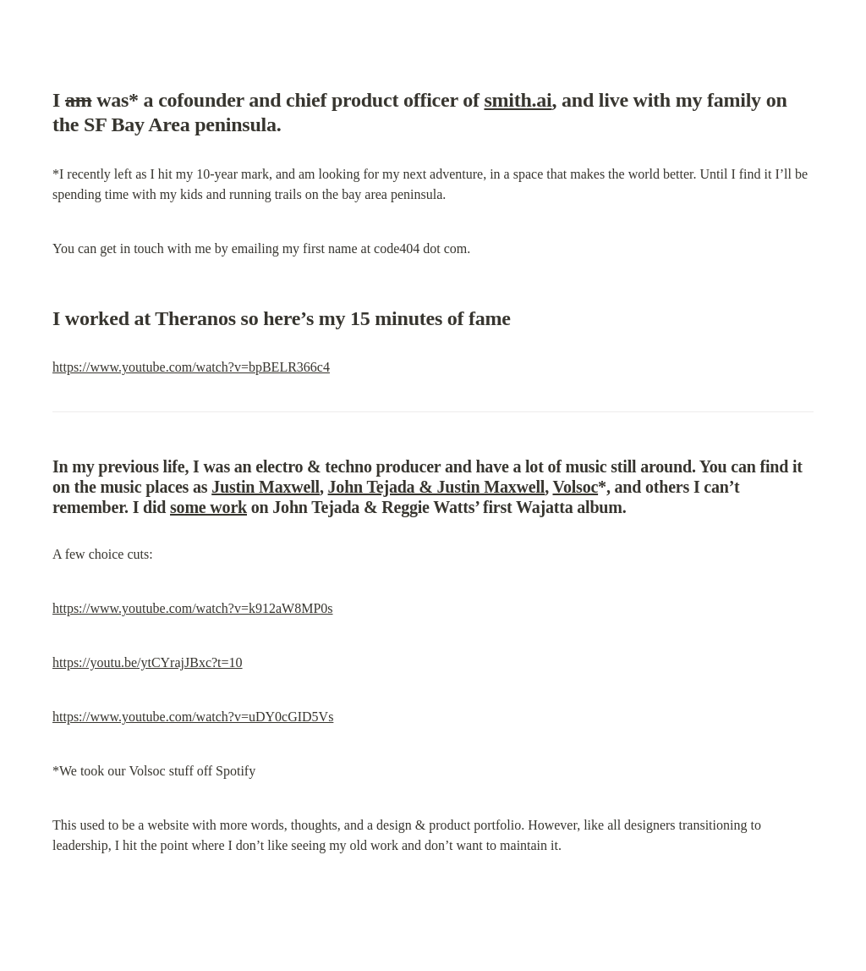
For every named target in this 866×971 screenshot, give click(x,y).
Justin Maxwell (265, 486)
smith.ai (517, 100)
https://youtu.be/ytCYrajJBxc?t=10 (147, 662)
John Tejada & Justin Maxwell (436, 486)
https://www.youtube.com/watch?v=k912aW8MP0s (192, 608)
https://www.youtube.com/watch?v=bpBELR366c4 (191, 367)
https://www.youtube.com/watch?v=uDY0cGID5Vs (192, 716)
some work (208, 507)
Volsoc (575, 486)
